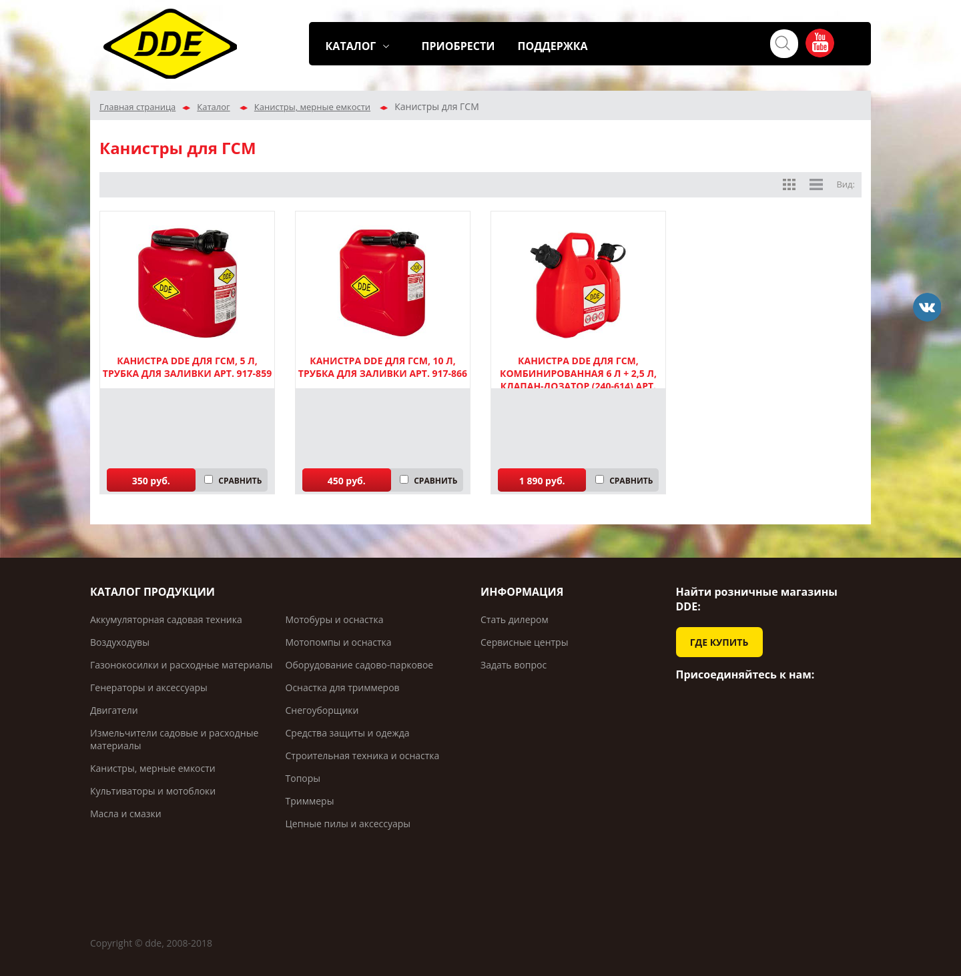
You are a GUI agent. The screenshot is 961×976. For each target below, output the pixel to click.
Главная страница (137, 107)
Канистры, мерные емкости (312, 107)
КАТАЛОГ (351, 46)
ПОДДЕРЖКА (553, 46)
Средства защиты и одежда (348, 732)
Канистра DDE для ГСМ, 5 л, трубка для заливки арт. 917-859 (187, 367)
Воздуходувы (119, 642)
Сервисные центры (524, 642)
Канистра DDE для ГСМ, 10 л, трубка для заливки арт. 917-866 (382, 367)
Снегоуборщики (322, 710)
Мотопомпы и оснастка (339, 642)
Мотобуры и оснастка (335, 619)
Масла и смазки (126, 813)
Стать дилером (514, 619)
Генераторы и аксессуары (149, 687)
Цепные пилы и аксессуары (348, 823)
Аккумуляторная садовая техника (166, 619)
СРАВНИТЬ (240, 480)
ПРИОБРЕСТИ (458, 46)
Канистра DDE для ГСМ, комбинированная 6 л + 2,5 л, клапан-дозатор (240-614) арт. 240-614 (578, 379)
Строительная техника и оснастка (363, 755)
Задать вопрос (513, 664)
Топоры (303, 778)
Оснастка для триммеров (343, 687)
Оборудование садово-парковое (360, 664)
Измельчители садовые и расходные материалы (174, 739)
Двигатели (114, 710)
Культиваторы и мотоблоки (153, 791)
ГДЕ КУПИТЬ (719, 642)
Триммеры (310, 801)
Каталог (213, 107)
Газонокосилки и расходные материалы (181, 664)
